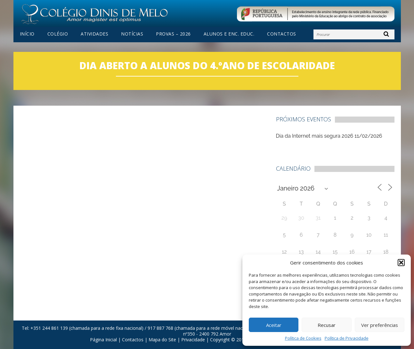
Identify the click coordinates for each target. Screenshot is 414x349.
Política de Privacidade (347, 338)
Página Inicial (103, 340)
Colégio (57, 34)
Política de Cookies (303, 338)
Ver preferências (379, 325)
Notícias (132, 34)
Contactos (281, 34)
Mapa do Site (162, 340)
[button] (401, 262)
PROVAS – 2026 (173, 34)
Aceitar (273, 325)
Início (27, 34)
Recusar (327, 325)
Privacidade (193, 340)
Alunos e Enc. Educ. (229, 34)
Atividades (94, 34)
